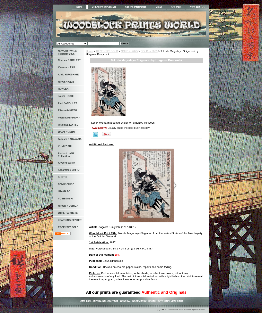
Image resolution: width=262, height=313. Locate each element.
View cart (195, 7)
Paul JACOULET (67, 103)
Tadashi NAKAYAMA (70, 139)
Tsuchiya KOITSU (68, 124)
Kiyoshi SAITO (66, 162)
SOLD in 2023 (149, 51)
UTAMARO (64, 191)
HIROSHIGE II (66, 81)
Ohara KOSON (66, 132)
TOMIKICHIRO (66, 184)
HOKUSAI (63, 89)
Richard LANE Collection (66, 155)
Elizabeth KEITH (67, 110)
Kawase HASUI (66, 67)
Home (89, 51)
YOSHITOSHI (65, 198)
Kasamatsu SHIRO (68, 169)
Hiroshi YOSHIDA (68, 205)
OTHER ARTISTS (68, 213)
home (79, 7)
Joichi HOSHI (65, 96)
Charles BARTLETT (69, 60)
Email (159, 7)
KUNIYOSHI (65, 146)
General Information (136, 7)
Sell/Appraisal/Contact (104, 7)
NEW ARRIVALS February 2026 (67, 52)
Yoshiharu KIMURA (69, 117)
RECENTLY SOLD (107, 51)
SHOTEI (62, 177)
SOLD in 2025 (129, 51)
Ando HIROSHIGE (68, 74)
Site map (176, 7)
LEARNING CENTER (69, 220)
